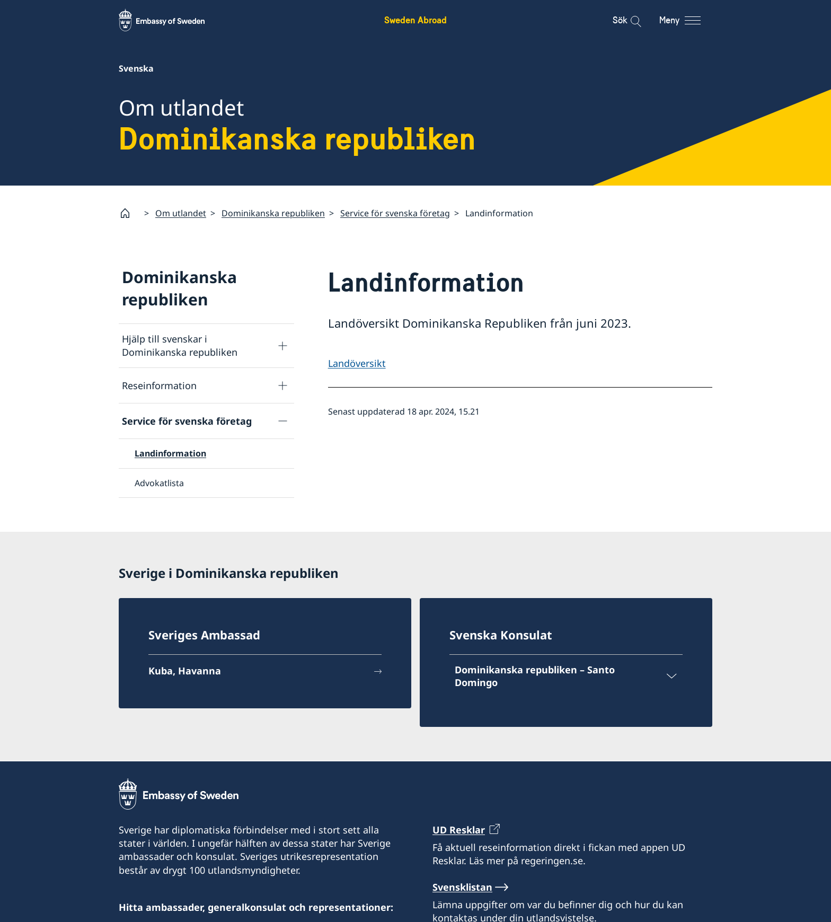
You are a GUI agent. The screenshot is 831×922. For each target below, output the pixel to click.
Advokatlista (159, 483)
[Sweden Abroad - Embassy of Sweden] (172, 20)
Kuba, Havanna (184, 671)
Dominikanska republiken (273, 213)
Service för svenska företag (395, 213)
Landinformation (170, 454)
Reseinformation (159, 385)
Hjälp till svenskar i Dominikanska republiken (179, 345)
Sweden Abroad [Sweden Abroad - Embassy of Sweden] (415, 20)
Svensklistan (462, 886)
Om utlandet (180, 213)
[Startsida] (129, 213)
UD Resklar (458, 829)
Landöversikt (357, 363)
